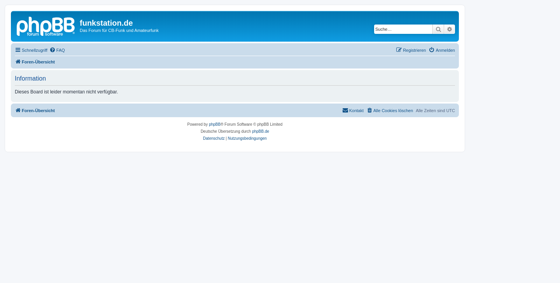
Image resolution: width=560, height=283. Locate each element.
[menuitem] (57, 50)
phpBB (214, 124)
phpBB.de (260, 131)
